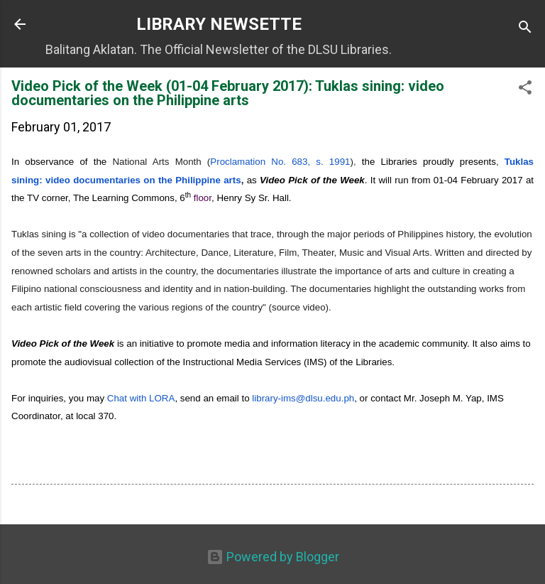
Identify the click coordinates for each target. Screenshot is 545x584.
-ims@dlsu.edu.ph (303, 398)
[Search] (525, 28)
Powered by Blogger (273, 556)
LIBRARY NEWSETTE (219, 24)
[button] (525, 89)
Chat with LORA (141, 398)
